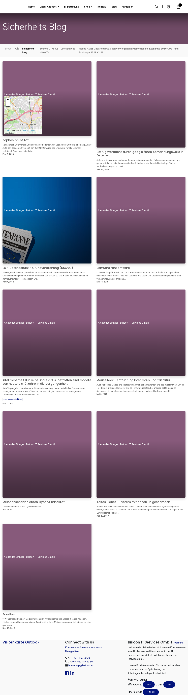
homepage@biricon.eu (80, 660)
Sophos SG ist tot (16, 135)
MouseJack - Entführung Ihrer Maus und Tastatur (133, 375)
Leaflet (7, 125)
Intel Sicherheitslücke (13, 394)
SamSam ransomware (113, 263)
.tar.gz (151, 687)
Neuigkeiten (72, 646)
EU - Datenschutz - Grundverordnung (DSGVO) (38, 263)
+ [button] (8, 95)
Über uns (178, 637)
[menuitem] (31, 6)
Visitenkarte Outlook (21, 637)
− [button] (8, 99)
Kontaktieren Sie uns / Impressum (84, 642)
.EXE (169, 679)
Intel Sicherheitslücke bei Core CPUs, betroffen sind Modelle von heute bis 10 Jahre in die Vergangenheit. (47, 376)
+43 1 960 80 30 (81, 652)
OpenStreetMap (28, 125)
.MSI (149, 679)
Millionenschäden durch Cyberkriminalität (34, 497)
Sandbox (9, 609)
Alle (17, 43)
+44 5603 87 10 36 (82, 656)
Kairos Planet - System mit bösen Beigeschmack (133, 497)
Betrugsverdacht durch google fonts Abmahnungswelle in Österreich (140, 148)
